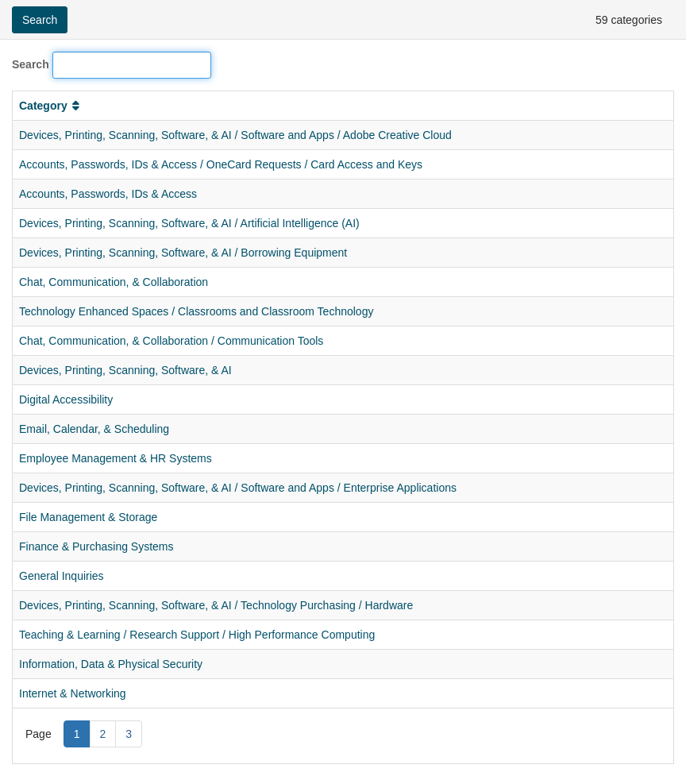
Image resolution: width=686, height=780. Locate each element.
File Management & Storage (88, 517)
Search (30, 64)
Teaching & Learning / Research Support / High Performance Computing (197, 634)
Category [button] (51, 105)
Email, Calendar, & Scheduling (94, 429)
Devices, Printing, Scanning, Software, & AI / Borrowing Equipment (183, 252)
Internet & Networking (72, 693)
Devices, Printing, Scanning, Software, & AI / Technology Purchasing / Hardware (216, 605)
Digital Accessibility (66, 399)
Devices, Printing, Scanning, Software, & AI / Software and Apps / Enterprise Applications (238, 487)
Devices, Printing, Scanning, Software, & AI (125, 370)
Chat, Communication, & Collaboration (113, 282)
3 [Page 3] (128, 734)
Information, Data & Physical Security (110, 664)
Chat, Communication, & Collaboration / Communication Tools (171, 340)
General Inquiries (61, 576)
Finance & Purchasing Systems (96, 546)
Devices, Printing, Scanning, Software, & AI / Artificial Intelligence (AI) (189, 223)
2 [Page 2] (103, 734)
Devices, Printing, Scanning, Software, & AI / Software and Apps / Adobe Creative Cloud (235, 135)
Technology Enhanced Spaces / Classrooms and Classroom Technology (196, 311)
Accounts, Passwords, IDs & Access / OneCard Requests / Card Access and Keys (220, 164)
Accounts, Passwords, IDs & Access (108, 193)
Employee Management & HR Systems (115, 458)
